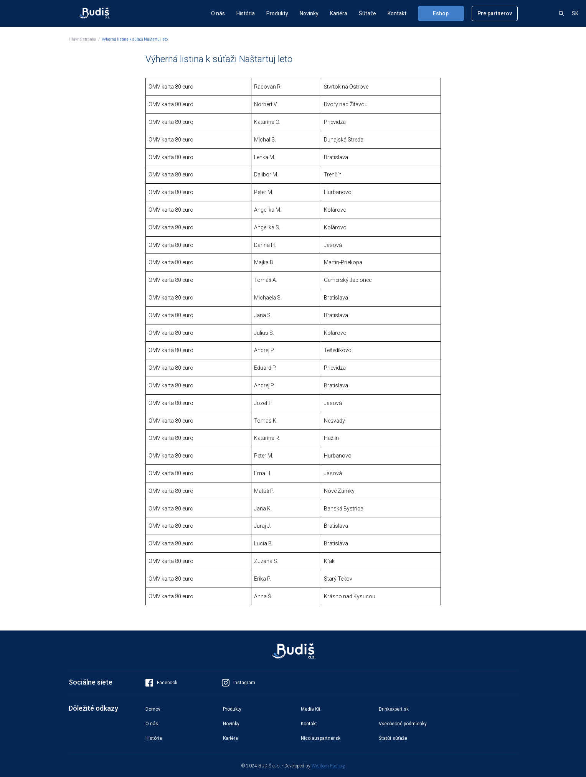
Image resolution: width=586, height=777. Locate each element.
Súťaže (367, 13)
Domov (152, 709)
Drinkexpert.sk (394, 709)
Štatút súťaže (393, 738)
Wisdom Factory (328, 766)
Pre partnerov (494, 13)
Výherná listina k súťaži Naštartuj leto (135, 39)
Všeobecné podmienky (403, 723)
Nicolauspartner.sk (320, 738)
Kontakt (397, 13)
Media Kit (310, 709)
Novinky (309, 13)
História (245, 13)
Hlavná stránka (82, 39)
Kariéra (338, 13)
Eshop (441, 13)
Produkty (277, 13)
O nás (218, 13)
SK (575, 13)
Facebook (161, 682)
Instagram (238, 682)
